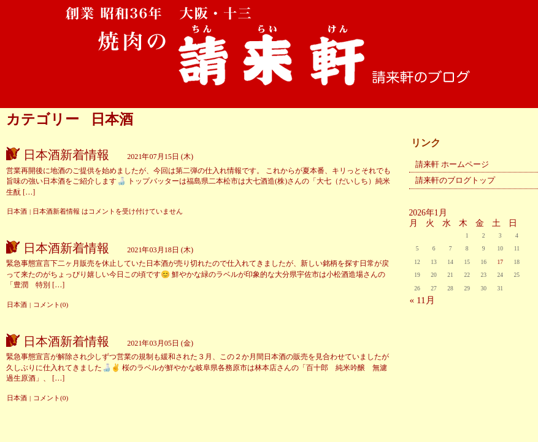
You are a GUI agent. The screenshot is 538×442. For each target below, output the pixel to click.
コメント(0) (50, 304)
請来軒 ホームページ (452, 164)
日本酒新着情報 (66, 154)
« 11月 (422, 300)
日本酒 (17, 211)
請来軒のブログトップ (455, 180)
